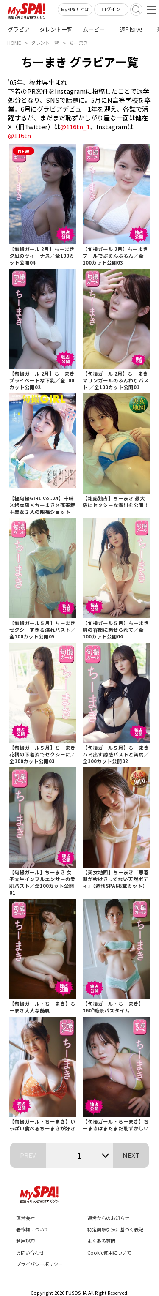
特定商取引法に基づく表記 (115, 1229)
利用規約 (25, 1240)
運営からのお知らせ (108, 1217)
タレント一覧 (56, 29)
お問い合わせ (30, 1252)
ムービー (94, 29)
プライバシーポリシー (39, 1264)
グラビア (19, 29)
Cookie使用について (109, 1252)
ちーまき (78, 42)
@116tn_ (21, 135)
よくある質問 (101, 1240)
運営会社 (25, 1217)
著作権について (32, 1229)
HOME (14, 42)
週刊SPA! (131, 29)
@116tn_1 (75, 126)
